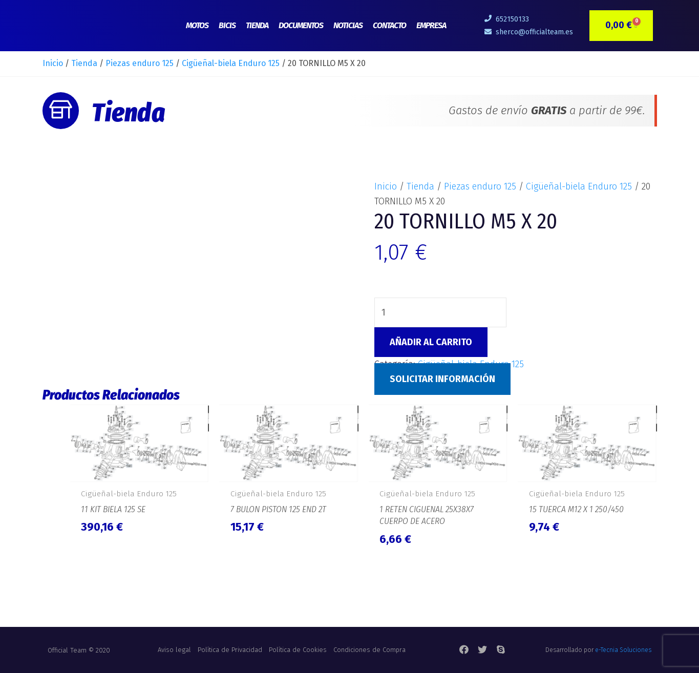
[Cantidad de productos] (440, 312)
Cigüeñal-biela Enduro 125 (231, 63)
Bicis (227, 25)
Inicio (53, 63)
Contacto (389, 25)
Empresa (431, 25)
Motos (197, 25)
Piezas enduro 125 (139, 63)
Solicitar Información (442, 379)
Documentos (301, 25)
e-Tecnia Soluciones (623, 650)
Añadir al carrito (431, 342)
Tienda (257, 25)
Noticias (348, 25)
